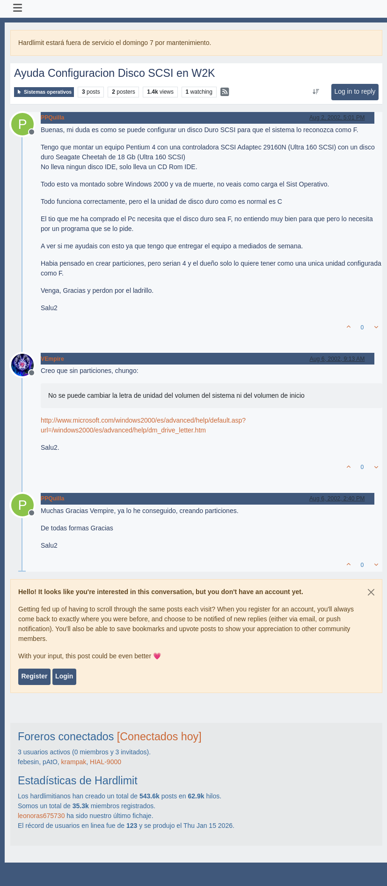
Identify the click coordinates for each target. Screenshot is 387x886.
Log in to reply (354, 91)
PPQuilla (52, 117)
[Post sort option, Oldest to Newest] (316, 91)
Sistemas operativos (44, 92)
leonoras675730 (41, 815)
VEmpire (52, 359)
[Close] (371, 592)
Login (64, 676)
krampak (74, 762)
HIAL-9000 (105, 762)
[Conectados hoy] (159, 736)
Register (34, 676)
